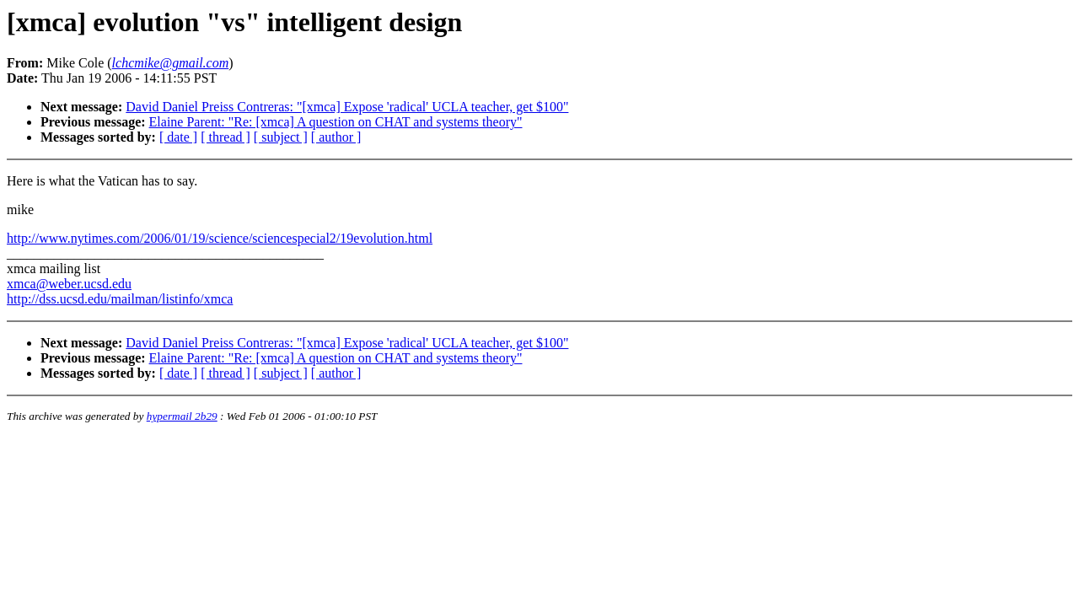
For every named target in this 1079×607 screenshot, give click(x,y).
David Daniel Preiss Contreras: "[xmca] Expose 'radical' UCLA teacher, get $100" (347, 106)
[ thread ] (225, 137)
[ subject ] (281, 137)
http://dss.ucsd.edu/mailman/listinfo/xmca (120, 299)
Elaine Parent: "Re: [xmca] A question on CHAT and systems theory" (336, 122)
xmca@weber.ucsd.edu (69, 284)
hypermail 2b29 (182, 416)
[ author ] (336, 137)
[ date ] (178, 137)
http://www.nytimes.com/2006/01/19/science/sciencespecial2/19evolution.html (219, 238)
